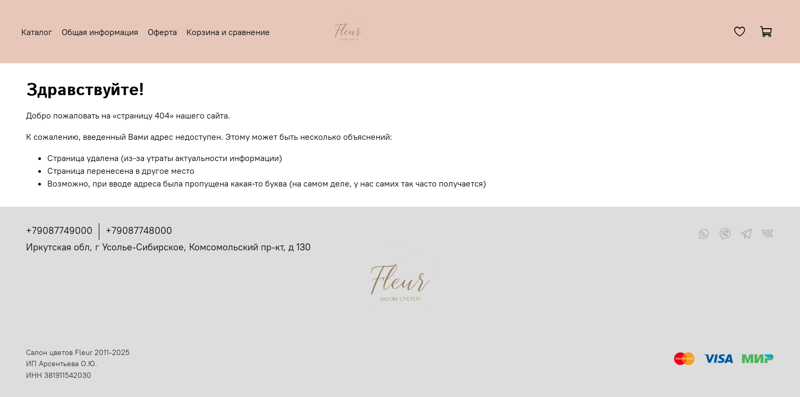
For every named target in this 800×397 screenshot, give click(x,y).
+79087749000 (59, 230)
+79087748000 (139, 230)
